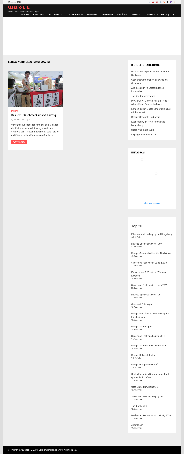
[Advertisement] (92, 36)
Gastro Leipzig (55, 14)
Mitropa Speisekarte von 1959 (146, 243)
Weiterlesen (20, 142)
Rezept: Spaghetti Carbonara (145, 117)
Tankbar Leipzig (139, 406)
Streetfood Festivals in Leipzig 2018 (149, 262)
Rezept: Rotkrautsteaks (143, 355)
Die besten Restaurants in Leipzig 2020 (151, 415)
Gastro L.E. (19, 7)
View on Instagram (152, 203)
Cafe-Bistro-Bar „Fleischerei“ (145, 387)
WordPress (63, 450)
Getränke (38, 14)
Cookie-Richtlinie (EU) (157, 14)
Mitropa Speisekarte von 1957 (146, 294)
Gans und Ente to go (141, 304)
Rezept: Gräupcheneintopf (144, 364)
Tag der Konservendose (143, 96)
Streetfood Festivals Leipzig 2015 (148, 396)
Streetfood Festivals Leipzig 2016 (148, 336)
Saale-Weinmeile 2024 (142, 130)
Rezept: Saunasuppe (141, 326)
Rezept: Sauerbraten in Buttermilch (149, 345)
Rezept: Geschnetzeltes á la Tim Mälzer (151, 253)
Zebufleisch (137, 425)
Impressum (92, 14)
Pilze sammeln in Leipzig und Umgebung (152, 234)
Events (14, 111)
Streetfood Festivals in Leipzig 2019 (149, 285)
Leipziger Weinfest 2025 (143, 134)
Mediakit (137, 14)
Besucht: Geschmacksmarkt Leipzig (33, 115)
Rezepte (25, 14)
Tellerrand (74, 14)
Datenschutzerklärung (115, 14)
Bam (74, 450)
